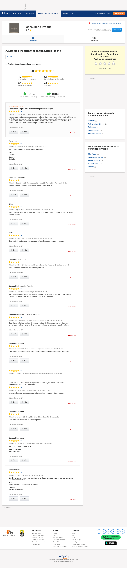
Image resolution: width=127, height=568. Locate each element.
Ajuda (55, 533)
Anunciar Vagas (58, 537)
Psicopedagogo (94, 133)
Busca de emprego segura (79, 546)
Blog (72, 13)
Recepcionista (93, 130)
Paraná (91, 167)
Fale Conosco (36, 544)
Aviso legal (56, 544)
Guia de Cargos (76, 539)
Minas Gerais (93, 163)
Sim (13, 132)
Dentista (91, 121)
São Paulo (92, 154)
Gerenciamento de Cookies (40, 542)
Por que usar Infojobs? (39, 535)
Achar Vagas (17, 13)
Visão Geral (33, 39)
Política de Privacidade (60, 546)
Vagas (73, 537)
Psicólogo (92, 127)
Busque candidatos (59, 539)
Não (24, 132)
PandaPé (56, 542)
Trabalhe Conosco (37, 537)
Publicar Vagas (29, 13)
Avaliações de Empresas (48, 13)
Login (108, 13)
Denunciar (72, 133)
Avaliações (94, 39)
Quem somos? (36, 533)
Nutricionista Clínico (96, 124)
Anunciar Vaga (100, 13)
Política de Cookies (38, 539)
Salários (65, 13)
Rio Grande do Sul (95, 157)
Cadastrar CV (118, 13)
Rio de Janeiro (94, 160)
